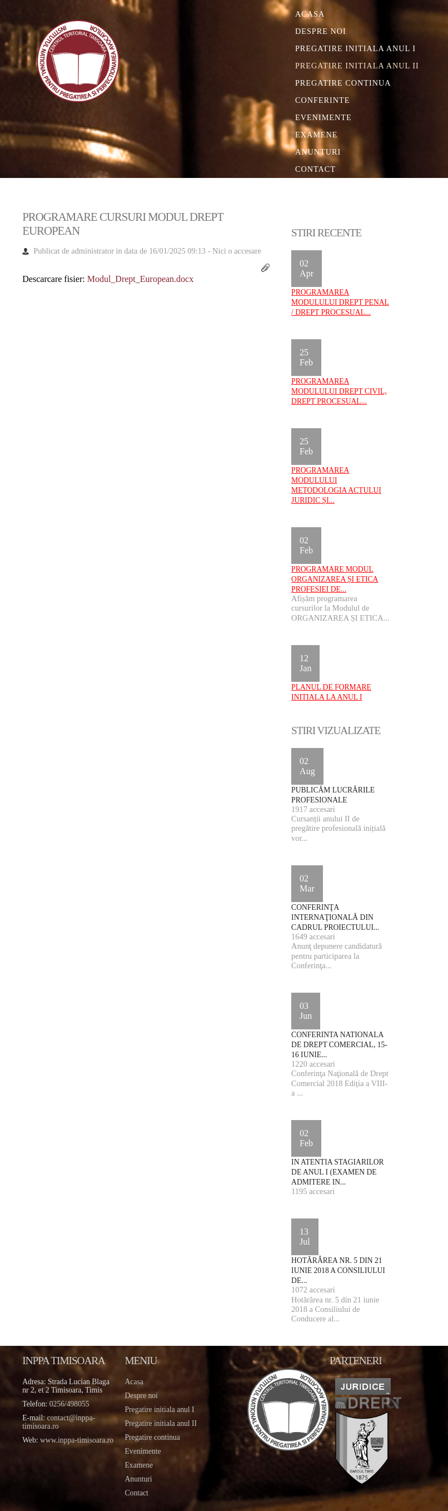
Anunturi (318, 151)
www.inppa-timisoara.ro (76, 1440)
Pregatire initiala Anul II (357, 65)
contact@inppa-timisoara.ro (58, 1422)
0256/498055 (69, 1404)
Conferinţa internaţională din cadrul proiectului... (335, 917)
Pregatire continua (343, 82)
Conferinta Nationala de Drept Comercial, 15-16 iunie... (339, 1045)
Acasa (310, 13)
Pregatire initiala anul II (161, 1423)
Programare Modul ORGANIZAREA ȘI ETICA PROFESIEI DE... (334, 579)
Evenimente (323, 117)
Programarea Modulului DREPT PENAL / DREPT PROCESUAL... (340, 302)
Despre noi (320, 31)
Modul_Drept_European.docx (140, 279)
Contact (315, 169)
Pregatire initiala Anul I (355, 48)
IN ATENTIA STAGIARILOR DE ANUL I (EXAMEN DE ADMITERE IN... (337, 1172)
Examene (316, 134)
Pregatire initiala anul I (160, 1409)
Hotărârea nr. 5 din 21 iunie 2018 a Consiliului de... (338, 1270)
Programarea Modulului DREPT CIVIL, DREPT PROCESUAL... (339, 391)
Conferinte (322, 100)
